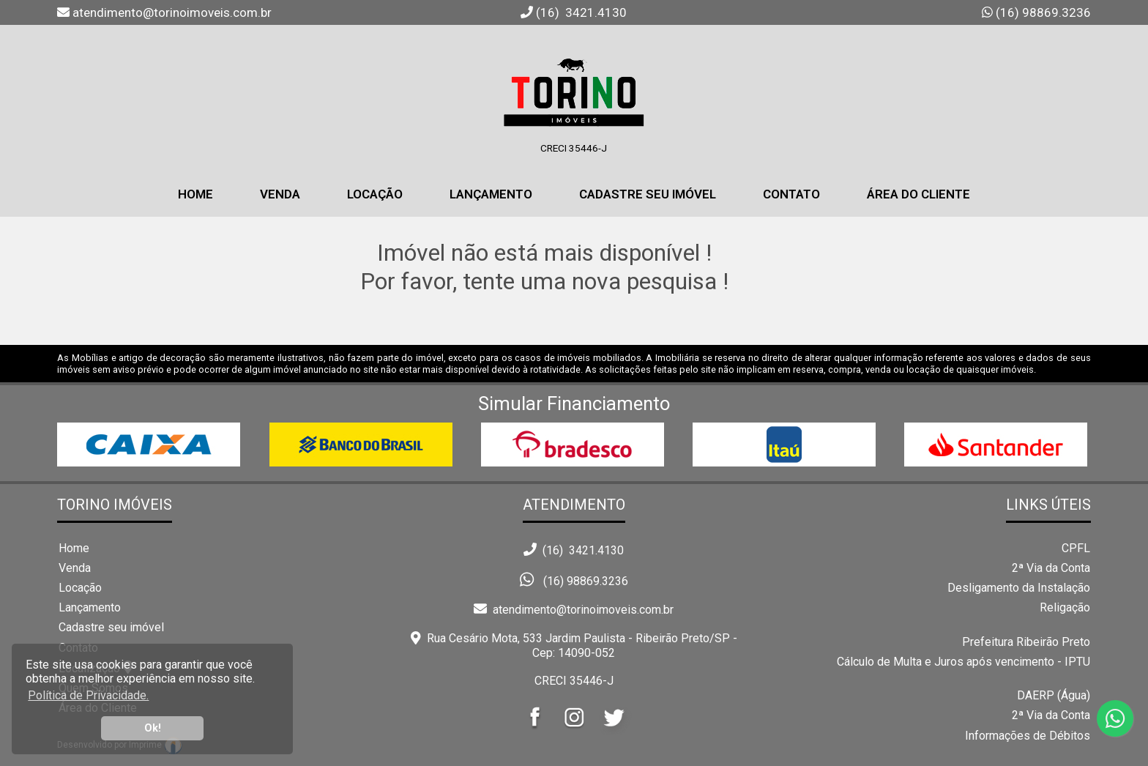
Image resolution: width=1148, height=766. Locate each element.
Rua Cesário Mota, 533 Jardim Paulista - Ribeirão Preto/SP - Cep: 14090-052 (574, 645)
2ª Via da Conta (1051, 568)
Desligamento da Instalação (1018, 588)
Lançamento (491, 194)
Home (74, 548)
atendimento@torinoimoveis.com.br (574, 610)
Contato (791, 194)
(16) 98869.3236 (1042, 12)
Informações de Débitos (1027, 736)
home (195, 194)
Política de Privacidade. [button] (88, 695)
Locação (375, 194)
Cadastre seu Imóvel (647, 194)
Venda (280, 194)
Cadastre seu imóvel (111, 627)
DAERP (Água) (1053, 695)
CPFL (1076, 548)
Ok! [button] (152, 728)
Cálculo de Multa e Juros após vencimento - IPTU (963, 662)
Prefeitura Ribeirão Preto (1026, 642)
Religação (1065, 607)
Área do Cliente (918, 194)
